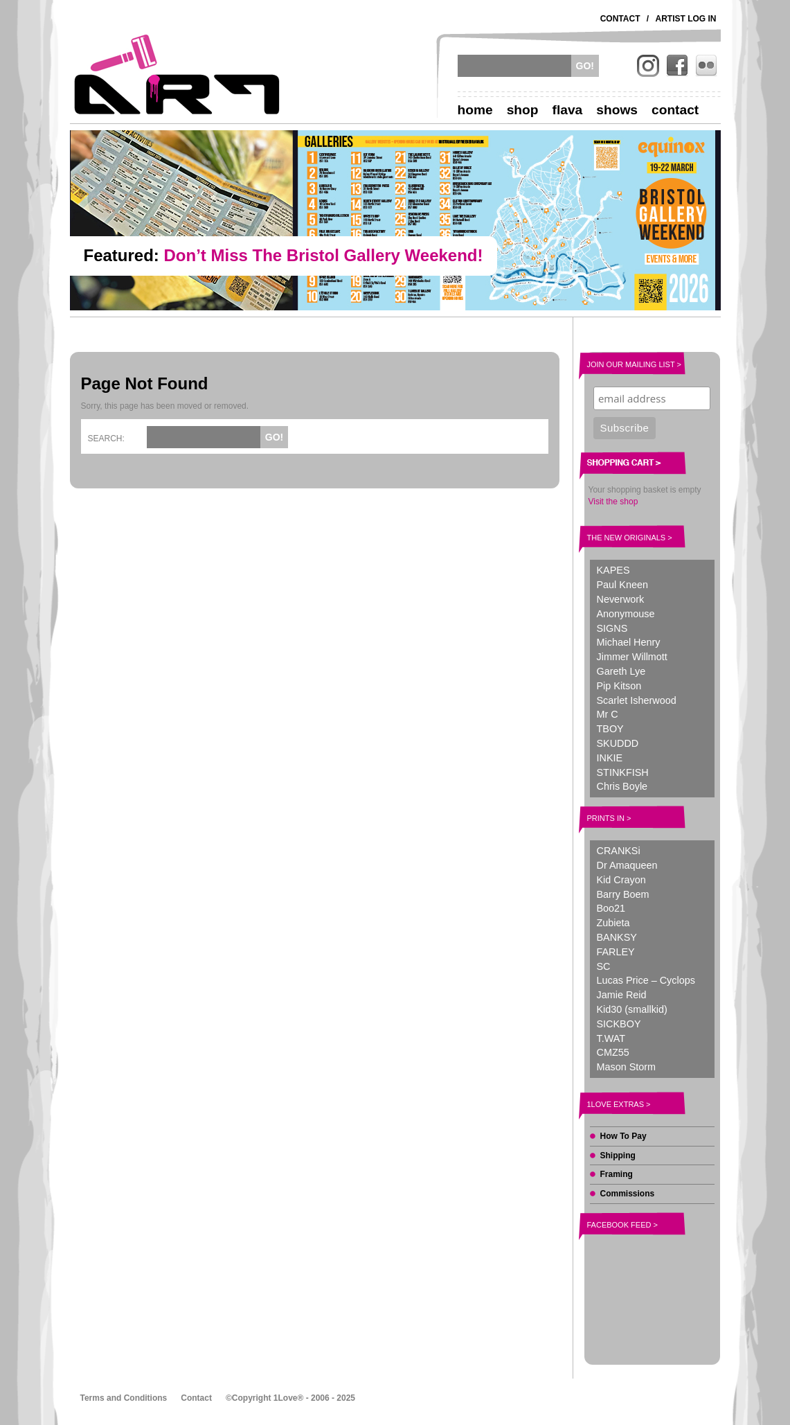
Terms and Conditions (124, 1398)
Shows (617, 110)
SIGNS (612, 628)
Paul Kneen (622, 584)
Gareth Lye (621, 671)
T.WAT (611, 1038)
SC (604, 966)
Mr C (607, 714)
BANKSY (617, 937)
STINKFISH (623, 772)
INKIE (610, 757)
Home (475, 110)
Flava (568, 110)
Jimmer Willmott (632, 656)
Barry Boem (623, 894)
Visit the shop (613, 501)
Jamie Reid (622, 994)
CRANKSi (618, 850)
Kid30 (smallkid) (632, 1009)
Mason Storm (626, 1066)
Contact (620, 19)
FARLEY (616, 951)
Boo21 (611, 908)
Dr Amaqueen (627, 865)
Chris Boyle (622, 786)
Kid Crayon (621, 879)
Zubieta (613, 922)
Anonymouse (626, 613)
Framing (616, 1174)
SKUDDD (618, 743)
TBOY (610, 728)
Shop (523, 110)
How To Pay (623, 1136)
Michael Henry (629, 642)
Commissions (627, 1193)
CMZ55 (613, 1052)
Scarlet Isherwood (636, 700)
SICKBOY (619, 1023)
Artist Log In (686, 19)
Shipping (618, 1155)
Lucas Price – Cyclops (646, 980)
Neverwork (621, 599)
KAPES (613, 570)
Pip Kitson (619, 685)
